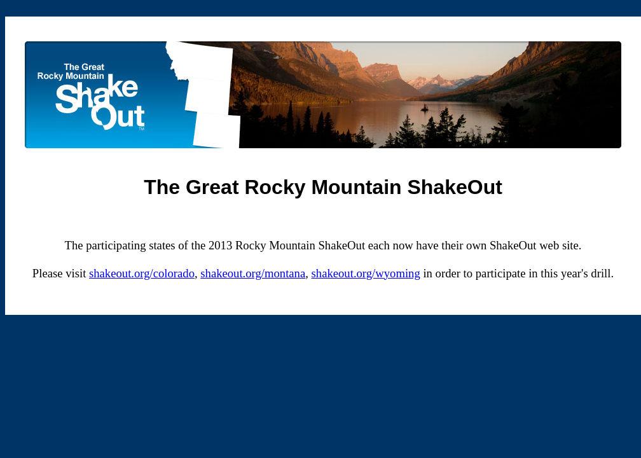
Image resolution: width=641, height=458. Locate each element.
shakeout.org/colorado (142, 273)
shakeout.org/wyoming (366, 273)
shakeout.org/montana (252, 273)
